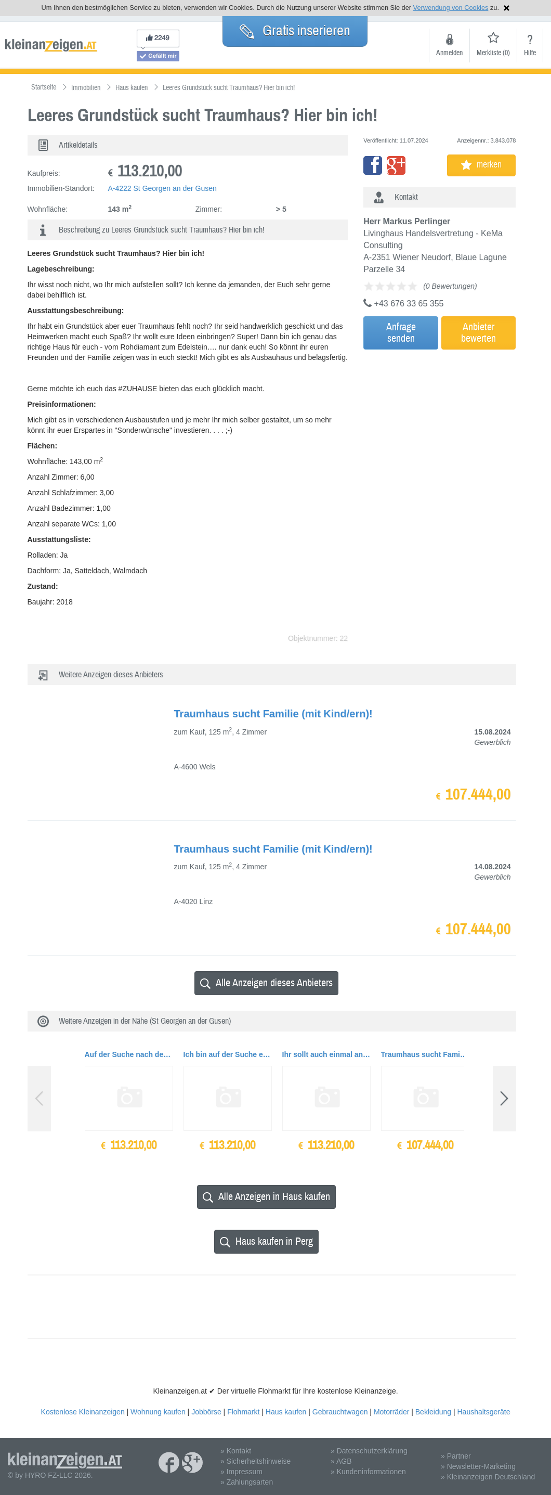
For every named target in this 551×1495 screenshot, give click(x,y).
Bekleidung (433, 1412)
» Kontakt (235, 1451)
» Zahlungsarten (246, 1482)
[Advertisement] (454, 425)
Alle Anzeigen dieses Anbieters (266, 982)
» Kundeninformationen (368, 1471)
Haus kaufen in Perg (266, 1241)
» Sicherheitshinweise (255, 1461)
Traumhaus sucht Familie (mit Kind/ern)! (425, 1054)
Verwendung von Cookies (451, 7)
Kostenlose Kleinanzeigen (83, 1412)
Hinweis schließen (506, 8)
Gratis (295, 30)
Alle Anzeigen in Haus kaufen (266, 1196)
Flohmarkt (243, 1412)
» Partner (456, 1456)
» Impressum (241, 1471)
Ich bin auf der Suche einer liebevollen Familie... (227, 1054)
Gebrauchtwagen (340, 1412)
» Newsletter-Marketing (478, 1466)
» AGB (341, 1461)
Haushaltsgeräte (483, 1412)
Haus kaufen (286, 1412)
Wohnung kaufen (158, 1412)
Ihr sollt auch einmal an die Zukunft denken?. (326, 1054)
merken (481, 165)
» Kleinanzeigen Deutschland (488, 1477)
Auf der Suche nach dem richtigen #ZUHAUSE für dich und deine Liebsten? (129, 1054)
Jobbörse (206, 1412)
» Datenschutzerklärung (369, 1451)
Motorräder (391, 1412)
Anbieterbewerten (478, 332)
